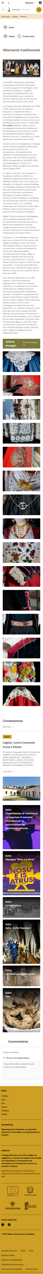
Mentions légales (8, 1255)
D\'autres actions (29, 36)
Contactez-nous (31, 1268)
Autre (7, 736)
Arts (3, 1103)
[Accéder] (40, 2)
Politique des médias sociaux (12, 1264)
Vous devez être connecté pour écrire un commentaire (21, 1070)
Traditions (15, 16)
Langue (4, 1106)
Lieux (3, 1099)
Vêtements (23, 16)
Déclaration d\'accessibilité (11, 1268)
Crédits (23, 1250)
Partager (9, 36)
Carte (31, 1250)
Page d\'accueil (5, 16)
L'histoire (4, 1095)
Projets (4, 1114)
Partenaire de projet (9, 1250)
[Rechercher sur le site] (39, 10)
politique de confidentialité (11, 1259)
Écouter (8, 27)
